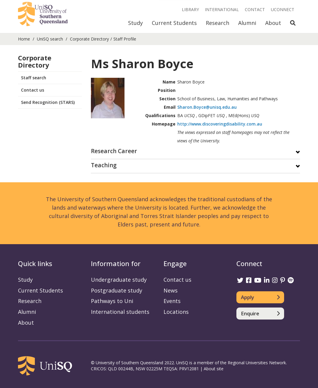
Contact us (32, 90)
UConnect (282, 9)
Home (24, 39)
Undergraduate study (119, 279)
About (273, 22)
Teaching (104, 165)
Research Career (114, 151)
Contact (255, 9)
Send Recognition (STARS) (48, 102)
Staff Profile (124, 39)
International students (120, 311)
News (171, 290)
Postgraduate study (116, 290)
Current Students (174, 22)
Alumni (247, 22)
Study (135, 22)
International (222, 9)
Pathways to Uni (112, 301)
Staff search (33, 77)
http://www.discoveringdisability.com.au (219, 124)
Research (217, 22)
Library (190, 9)
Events (172, 301)
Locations (176, 311)
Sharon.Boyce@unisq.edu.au (207, 107)
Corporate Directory (89, 39)
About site (214, 368)
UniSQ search (50, 39)
